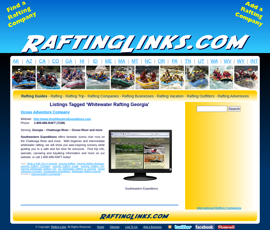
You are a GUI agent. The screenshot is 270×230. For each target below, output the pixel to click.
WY (241, 61)
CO (55, 61)
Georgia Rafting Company (35, 166)
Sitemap (115, 227)
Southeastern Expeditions (56, 171)
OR (161, 61)
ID (95, 61)
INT (254, 61)
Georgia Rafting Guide (65, 166)
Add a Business (152, 227)
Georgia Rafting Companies (45, 174)
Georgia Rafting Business (90, 163)
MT (135, 61)
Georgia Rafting (67, 163)
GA (68, 61)
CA (42, 61)
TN (188, 61)
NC (148, 61)
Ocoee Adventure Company (45, 112)
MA (121, 61)
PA (175, 61)
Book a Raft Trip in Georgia (42, 163)
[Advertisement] (135, 14)
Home (100, 227)
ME (108, 61)
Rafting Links (58, 227)
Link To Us (131, 227)
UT (201, 61)
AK (16, 61)
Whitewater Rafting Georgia (86, 171)
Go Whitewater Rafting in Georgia (77, 169)
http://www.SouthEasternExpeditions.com (62, 119)
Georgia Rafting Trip (92, 166)
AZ (29, 61)
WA (214, 61)
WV (227, 61)
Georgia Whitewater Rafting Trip (38, 169)
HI (82, 61)
